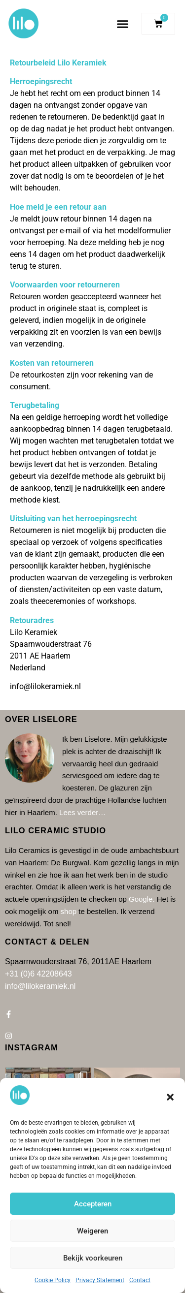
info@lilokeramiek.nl (45, 686)
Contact (139, 1280)
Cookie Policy (53, 1280)
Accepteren (92, 1203)
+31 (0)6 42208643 (38, 974)
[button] (170, 1097)
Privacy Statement (99, 1280)
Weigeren (92, 1231)
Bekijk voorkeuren (92, 1258)
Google (140, 899)
